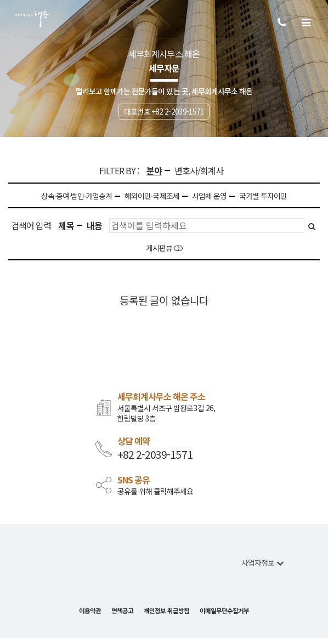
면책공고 (122, 610)
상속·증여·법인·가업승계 (76, 196)
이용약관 (90, 610)
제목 (65, 225)
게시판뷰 (164, 248)
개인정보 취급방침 (166, 610)
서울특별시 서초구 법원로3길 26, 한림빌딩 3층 (166, 413)
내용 (94, 225)
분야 (154, 170)
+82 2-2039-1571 (155, 454)
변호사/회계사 (198, 170)
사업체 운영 (209, 196)
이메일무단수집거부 (224, 610)
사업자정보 (262, 562)
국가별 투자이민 (263, 196)
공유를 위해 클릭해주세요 (155, 491)
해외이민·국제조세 (152, 196)
